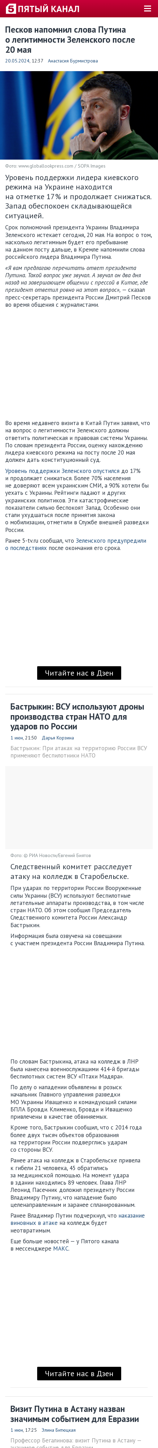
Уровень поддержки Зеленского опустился (62, 471)
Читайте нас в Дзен (79, 673)
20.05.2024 (17, 61)
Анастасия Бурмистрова (73, 61)
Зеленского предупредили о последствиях (75, 544)
